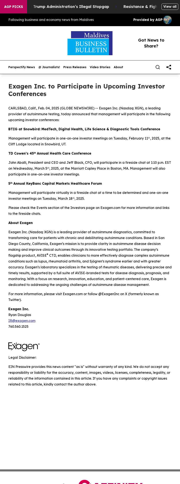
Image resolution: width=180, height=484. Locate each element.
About (118, 67)
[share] (169, 67)
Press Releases (74, 67)
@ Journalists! (49, 67)
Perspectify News (21, 67)
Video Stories (100, 67)
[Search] (158, 67)
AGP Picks (13, 7)
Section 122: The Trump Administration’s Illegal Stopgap (60, 6)
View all (169, 6)
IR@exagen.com (21, 321)
